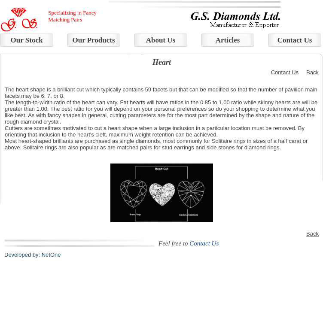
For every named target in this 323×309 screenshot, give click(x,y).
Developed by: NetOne (32, 254)
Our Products (93, 40)
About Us (161, 40)
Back (312, 72)
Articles (228, 40)
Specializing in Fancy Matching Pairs (72, 16)
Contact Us (294, 40)
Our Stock (27, 40)
